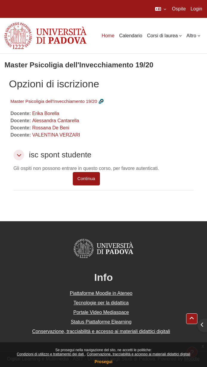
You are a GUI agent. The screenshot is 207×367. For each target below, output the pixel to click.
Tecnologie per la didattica (101, 302)
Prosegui (103, 361)
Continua (86, 178)
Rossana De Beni (50, 127)
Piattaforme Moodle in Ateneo (101, 293)
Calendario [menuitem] (130, 35)
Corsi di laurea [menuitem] (162, 35)
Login (196, 8)
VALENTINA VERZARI (56, 134)
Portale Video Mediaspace (101, 312)
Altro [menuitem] (191, 35)
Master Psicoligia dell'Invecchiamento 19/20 (53, 101)
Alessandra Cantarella (55, 120)
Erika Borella (45, 113)
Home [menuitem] (108, 35)
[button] (161, 9)
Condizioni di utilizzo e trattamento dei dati (51, 354)
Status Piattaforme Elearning (101, 321)
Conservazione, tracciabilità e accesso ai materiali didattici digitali (138, 354)
